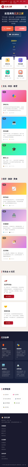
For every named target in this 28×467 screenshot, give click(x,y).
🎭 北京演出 (6, 407)
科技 (14, 1)
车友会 (14, 2)
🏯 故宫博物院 (6, 403)
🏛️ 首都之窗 (18, 398)
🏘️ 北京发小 (6, 394)
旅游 (24, 1)
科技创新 (3, 431)
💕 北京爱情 (16, 394)
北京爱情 (20, 28)
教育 (18, 1)
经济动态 (3, 435)
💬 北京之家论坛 (7, 398)
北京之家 (6, 6)
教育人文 (3, 433)
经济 (21, 1)
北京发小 (7, 28)
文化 (11, 1)
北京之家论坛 (14, 34)
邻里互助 (3, 449)
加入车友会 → (9, 296)
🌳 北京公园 (17, 403)
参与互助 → (8, 322)
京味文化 (3, 428)
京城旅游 (3, 442)
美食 (11, 2)
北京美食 (3, 445)
